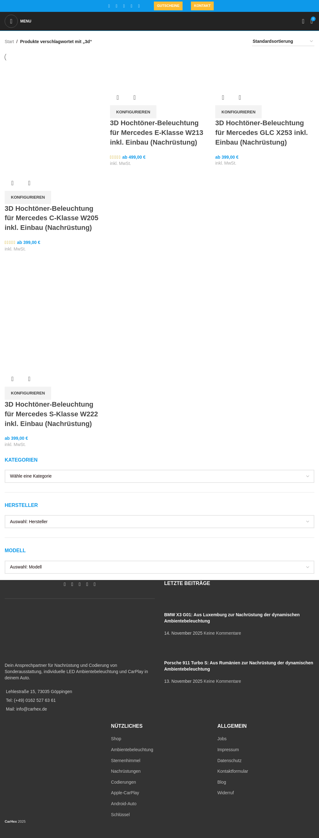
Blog (221, 782)
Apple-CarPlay (125, 792)
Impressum (228, 749)
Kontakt (202, 5)
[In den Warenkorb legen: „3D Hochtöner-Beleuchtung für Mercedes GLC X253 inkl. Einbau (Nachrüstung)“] (238, 111)
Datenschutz (229, 760)
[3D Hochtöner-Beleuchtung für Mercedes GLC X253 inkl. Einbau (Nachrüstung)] (264, 68)
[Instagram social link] (116, 6)
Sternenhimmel (125, 760)
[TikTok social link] (139, 6)
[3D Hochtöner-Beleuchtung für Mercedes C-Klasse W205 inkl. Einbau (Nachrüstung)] (54, 111)
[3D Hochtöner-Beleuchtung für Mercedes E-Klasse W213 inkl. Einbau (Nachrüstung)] (159, 68)
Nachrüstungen (125, 771)
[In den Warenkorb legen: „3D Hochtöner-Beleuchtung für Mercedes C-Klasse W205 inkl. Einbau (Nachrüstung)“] (28, 197)
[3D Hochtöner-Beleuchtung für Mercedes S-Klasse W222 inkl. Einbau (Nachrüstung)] (54, 264)
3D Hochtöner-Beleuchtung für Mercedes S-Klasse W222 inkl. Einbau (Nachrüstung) (51, 414)
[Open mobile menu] (18, 21)
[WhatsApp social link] (131, 6)
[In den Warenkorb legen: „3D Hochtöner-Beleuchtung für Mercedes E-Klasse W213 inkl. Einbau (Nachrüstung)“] (133, 111)
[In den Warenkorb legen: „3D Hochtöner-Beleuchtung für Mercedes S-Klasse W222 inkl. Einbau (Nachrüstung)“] (28, 393)
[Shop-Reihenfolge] (283, 41)
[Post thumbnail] (176, 602)
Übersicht (12, 183)
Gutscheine (168, 5)
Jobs (222, 738)
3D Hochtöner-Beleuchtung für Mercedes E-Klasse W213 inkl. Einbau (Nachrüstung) (156, 132)
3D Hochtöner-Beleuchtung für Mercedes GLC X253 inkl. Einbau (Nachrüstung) (261, 132)
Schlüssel (120, 814)
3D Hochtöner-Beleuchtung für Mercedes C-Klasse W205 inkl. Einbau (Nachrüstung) (51, 218)
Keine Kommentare (222, 633)
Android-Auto (123, 803)
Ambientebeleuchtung (132, 749)
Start (9, 41)
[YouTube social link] (124, 6)
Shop (116, 738)
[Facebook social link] (109, 6)
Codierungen (123, 782)
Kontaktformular (232, 771)
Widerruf (225, 792)
